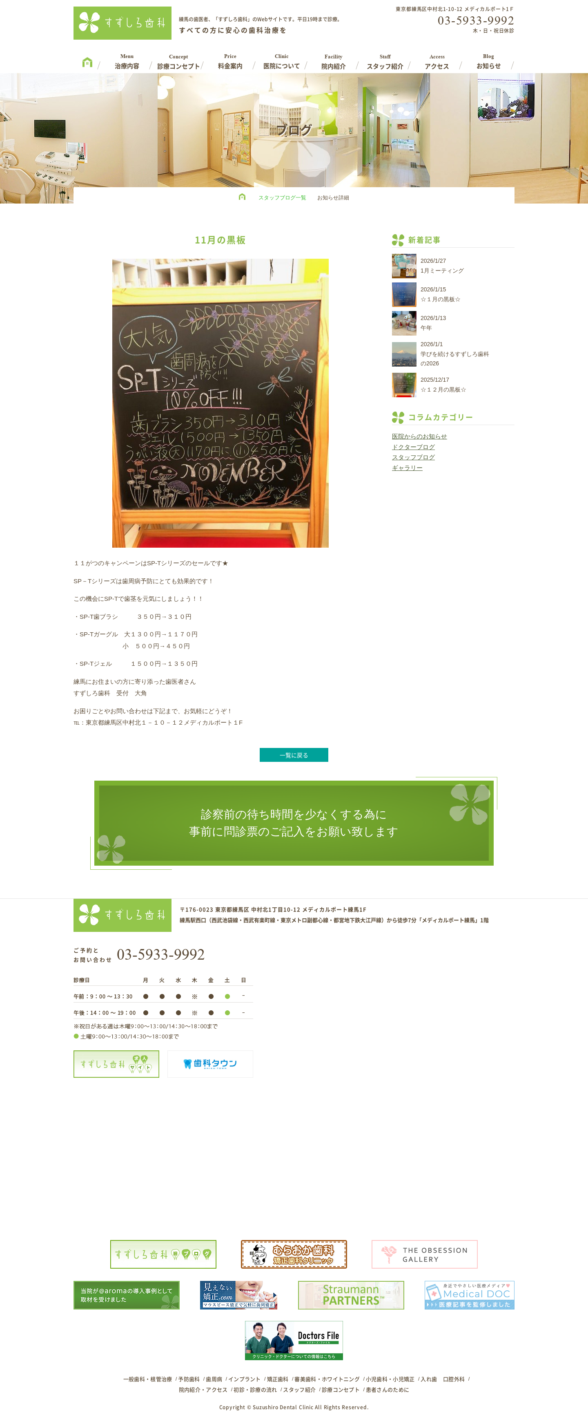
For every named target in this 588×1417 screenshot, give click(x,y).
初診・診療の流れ (255, 1389)
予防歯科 (189, 1379)
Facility (334, 58)
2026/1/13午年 (433, 323)
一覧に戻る (294, 755)
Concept (179, 58)
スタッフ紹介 (299, 1389)
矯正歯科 (278, 1379)
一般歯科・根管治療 (147, 1379)
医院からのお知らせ (419, 436)
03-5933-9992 (476, 20)
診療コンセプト (341, 1389)
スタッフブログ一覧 (282, 198)
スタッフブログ (413, 457)
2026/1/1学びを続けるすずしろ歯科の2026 (455, 354)
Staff (385, 58)
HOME (244, 197)
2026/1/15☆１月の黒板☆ (441, 294)
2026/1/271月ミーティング (442, 265)
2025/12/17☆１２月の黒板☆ (443, 384)
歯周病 (214, 1379)
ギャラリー (407, 467)
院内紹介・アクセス (203, 1389)
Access (437, 58)
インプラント (244, 1379)
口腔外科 (454, 1379)
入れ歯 (429, 1379)
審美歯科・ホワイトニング (327, 1379)
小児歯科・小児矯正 (390, 1379)
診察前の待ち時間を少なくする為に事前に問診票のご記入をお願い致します (294, 823)
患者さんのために (387, 1389)
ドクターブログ (413, 446)
